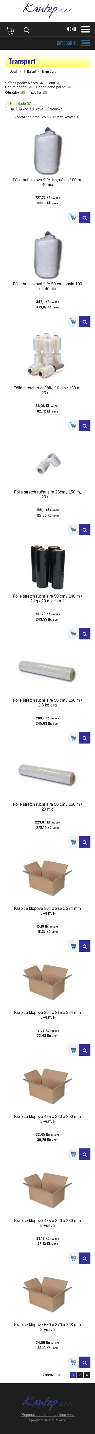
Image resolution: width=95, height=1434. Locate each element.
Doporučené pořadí (51, 87)
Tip (11, 109)
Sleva (38, 109)
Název (33, 83)
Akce (24, 109)
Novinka (56, 109)
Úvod (13, 71)
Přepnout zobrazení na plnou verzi (47, 1415)
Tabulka (35, 92)
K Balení (30, 71)
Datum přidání (16, 87)
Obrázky (12, 92)
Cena (51, 83)
